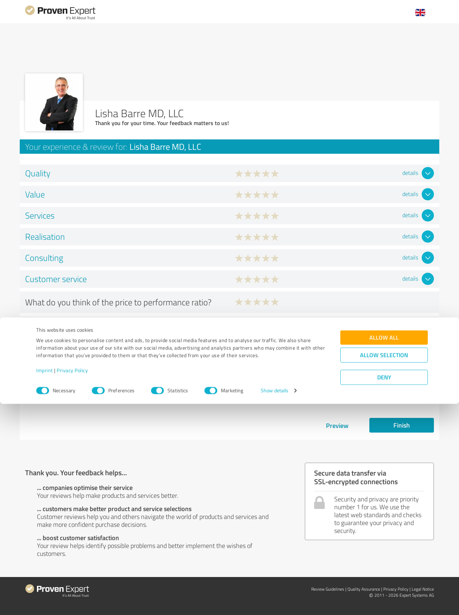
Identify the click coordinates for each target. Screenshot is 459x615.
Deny (384, 588)
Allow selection (384, 566)
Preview (337, 425)
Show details (274, 601)
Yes (254, 326)
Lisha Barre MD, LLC (400, 372)
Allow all (384, 548)
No (285, 326)
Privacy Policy (72, 581)
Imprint (44, 581)
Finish (401, 425)
